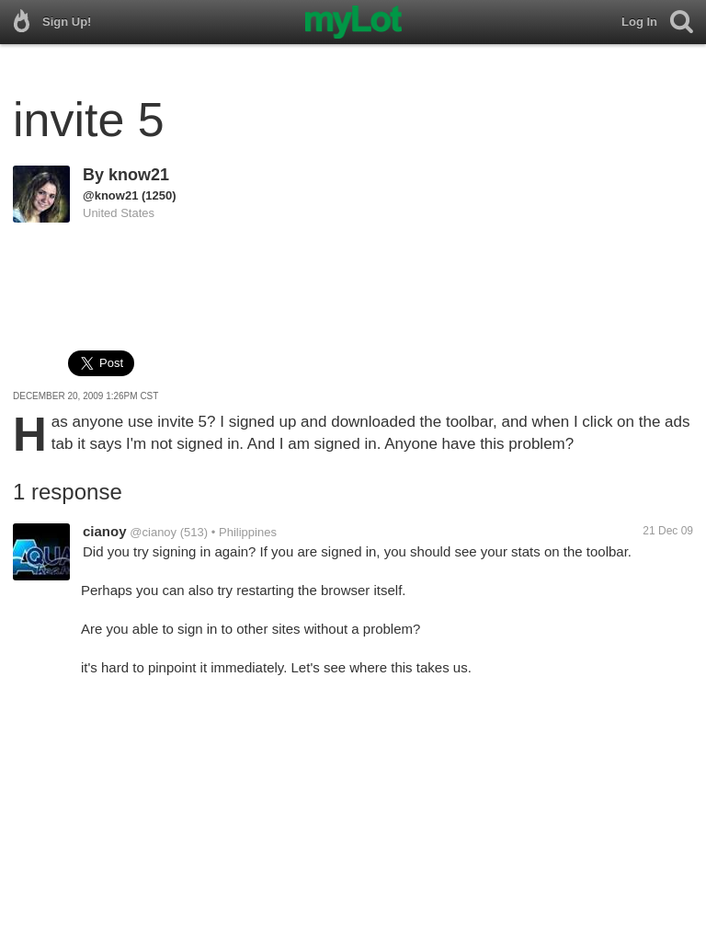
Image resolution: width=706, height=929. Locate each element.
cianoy (105, 531)
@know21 (110, 195)
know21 (138, 175)
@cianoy (153, 532)
